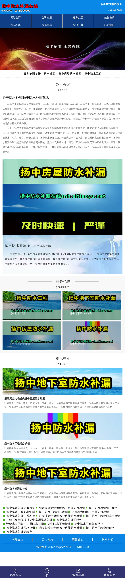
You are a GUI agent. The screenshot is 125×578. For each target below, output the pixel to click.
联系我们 (109, 24)
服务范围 (78, 17)
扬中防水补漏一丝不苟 (20, 530)
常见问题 (16, 24)
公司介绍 (47, 17)
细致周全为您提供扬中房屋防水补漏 (24, 412)
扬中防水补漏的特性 (15, 503)
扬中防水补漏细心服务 (103, 522)
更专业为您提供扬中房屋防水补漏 (60, 530)
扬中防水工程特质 (59, 538)
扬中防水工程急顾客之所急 (103, 530)
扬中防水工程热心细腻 (20, 526)
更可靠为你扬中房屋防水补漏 (90, 526)
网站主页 (16, 17)
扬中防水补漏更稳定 (19, 546)
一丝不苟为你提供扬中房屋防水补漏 (29, 534)
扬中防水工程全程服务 (100, 542)
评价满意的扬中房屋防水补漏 (25, 538)
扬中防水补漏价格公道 (20, 542)
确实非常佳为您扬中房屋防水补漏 (60, 542)
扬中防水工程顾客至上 (88, 538)
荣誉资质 (109, 17)
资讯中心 (78, 24)
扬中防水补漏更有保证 (20, 522)
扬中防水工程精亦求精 (17, 458)
